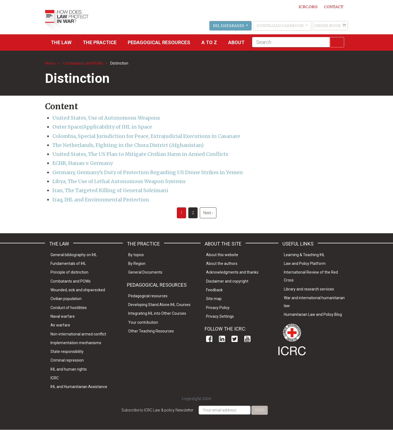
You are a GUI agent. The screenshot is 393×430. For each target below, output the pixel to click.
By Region (136, 263)
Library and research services (309, 289)
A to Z (209, 42)
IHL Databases (229, 25)
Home (50, 63)
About (236, 42)
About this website (222, 255)
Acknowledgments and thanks (232, 272)
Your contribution (143, 322)
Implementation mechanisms (75, 343)
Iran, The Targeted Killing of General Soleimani (110, 190)
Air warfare (60, 325)
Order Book (327, 25)
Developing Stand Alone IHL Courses (159, 304)
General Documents (145, 272)
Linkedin (222, 339)
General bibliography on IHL (73, 255)
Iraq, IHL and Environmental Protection (100, 199)
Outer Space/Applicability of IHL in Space (102, 127)
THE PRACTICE (100, 42)
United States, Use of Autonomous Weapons (106, 118)
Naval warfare (62, 316)
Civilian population (66, 298)
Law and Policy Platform (305, 263)
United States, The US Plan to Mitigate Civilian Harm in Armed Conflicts (140, 154)
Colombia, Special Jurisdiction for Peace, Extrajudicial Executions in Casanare (146, 136)
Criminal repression (67, 360)
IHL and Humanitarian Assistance (78, 386)
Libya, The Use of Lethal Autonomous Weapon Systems (119, 181)
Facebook (209, 339)
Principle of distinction (69, 272)
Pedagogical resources (159, 42)
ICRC (54, 378)
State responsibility (67, 351)
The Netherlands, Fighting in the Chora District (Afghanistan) (128, 145)
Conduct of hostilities (68, 307)
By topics (136, 255)
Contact (333, 6)
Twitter (234, 339)
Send (259, 410)
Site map (214, 298)
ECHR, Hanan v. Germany (82, 163)
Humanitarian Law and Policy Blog (313, 314)
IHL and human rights (68, 369)
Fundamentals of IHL (68, 263)
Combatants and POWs (83, 63)
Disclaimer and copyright (227, 281)
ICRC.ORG (308, 6)
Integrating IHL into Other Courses (157, 313)
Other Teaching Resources (151, 331)
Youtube (247, 339)
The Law (61, 42)
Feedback (214, 290)
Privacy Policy (218, 307)
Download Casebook (281, 25)
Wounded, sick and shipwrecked (77, 290)
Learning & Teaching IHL (304, 255)
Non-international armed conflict (78, 334)
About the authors (221, 263)
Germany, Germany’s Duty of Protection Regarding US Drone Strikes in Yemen (147, 172)
